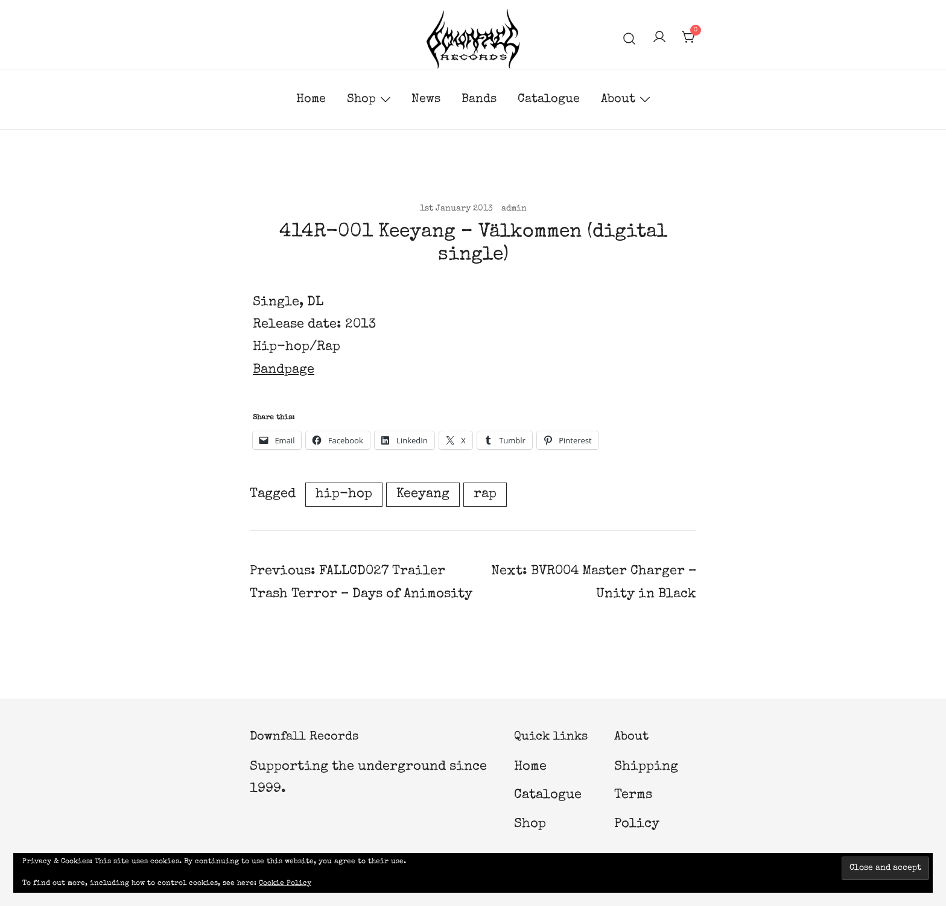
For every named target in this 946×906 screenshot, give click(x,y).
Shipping (646, 767)
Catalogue (549, 99)
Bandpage (283, 370)
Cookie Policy (285, 883)
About (618, 99)
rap (485, 494)
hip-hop (344, 494)
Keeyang (422, 494)
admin (514, 208)
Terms (633, 795)
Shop (361, 99)
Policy (636, 824)
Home (311, 99)
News (425, 99)
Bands (479, 99)
